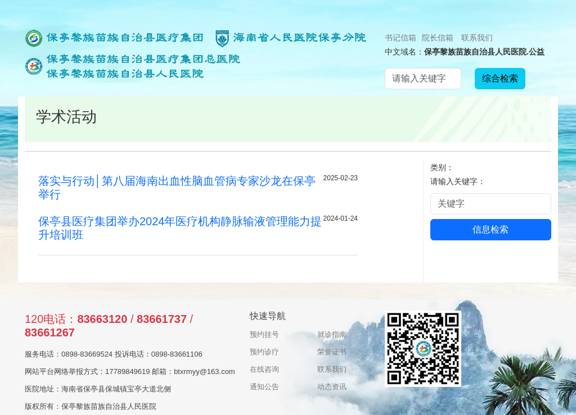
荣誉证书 (331, 352)
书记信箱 (400, 37)
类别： (442, 167)
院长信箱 (437, 37)
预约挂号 (264, 334)
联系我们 (477, 37)
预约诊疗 (264, 352)
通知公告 (264, 386)
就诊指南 (331, 334)
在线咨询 (264, 369)
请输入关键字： (457, 181)
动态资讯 (331, 386)
